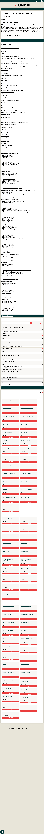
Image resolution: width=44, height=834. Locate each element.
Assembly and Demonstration (8, 217)
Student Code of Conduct (8, 285)
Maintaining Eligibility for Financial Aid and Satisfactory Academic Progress (17, 210)
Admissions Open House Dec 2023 (9, 594)
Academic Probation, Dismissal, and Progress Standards (11, 54)
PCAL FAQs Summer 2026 (7, 549)
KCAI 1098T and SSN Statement (27, 578)
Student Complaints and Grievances (9, 247)
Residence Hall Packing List (8, 156)
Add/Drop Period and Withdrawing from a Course (10, 56)
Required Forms (6, 239)
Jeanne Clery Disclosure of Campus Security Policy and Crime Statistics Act (17, 166)
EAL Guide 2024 (5, 421)
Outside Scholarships (25, 628)
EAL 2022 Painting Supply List (8, 364)
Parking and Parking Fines (8, 235)
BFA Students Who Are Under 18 (9, 271)
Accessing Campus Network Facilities (10, 173)
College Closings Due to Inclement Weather (11, 224)
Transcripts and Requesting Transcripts (8, 132)
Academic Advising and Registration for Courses (10, 48)
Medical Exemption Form (8, 256)
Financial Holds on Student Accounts (10, 227)
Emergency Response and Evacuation (10, 165)
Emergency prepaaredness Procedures (10, 164)
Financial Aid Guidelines (7, 208)
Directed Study (4, 87)
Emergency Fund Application (8, 226)
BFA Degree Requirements (6, 71)
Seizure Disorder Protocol (8, 242)
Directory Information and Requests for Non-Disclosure (13, 201)
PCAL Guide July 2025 (25, 541)
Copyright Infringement (7, 176)
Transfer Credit (4, 134)
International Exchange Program (7, 105)
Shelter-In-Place (6, 169)
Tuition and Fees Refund (7, 302)
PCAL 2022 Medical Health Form (9, 483)
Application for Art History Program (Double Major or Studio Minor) (13, 61)
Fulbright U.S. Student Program (7, 93)
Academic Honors (4, 53)
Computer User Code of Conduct (9, 175)
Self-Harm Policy (6, 243)
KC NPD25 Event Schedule (7, 652)
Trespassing (5, 251)
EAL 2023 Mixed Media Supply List (9, 413)
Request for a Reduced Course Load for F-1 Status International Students (14, 122)
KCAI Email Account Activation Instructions (26, 603)
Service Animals (6, 151)
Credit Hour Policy (4, 83)
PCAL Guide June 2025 (25, 483)
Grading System (4, 98)
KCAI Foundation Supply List (26, 570)
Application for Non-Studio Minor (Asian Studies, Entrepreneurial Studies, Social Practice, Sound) (19, 65)
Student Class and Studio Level (7, 127)
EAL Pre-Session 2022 (25, 388)
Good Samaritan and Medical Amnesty (10, 229)
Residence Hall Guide (7, 155)
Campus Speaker (6, 221)
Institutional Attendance (5, 103)
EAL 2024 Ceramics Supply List (26, 429)
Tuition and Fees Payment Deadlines (10, 301)
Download (14, 369)
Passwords (5, 182)
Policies (4, 40)
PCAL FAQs (5, 499)
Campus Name (6, 219)
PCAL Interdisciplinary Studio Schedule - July (26, 524)
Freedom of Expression (7, 228)
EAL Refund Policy (6, 445)
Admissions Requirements (8, 145)
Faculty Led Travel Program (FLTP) (7, 92)
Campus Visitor (6, 222)
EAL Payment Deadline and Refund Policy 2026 (9, 470)
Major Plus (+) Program (5, 114)
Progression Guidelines (5, 117)
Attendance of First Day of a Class (7, 68)
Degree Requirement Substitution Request (9, 85)
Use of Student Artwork (7, 252)
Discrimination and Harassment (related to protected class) (14, 194)
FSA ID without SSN (24, 594)
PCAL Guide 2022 (6, 491)
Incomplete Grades (4, 102)
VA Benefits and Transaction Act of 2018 (10, 309)
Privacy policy (12, 692)
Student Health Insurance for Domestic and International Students (15, 248)
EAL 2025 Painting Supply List (26, 364)
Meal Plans (5, 233)
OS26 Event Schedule (25, 662)
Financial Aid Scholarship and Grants (10, 209)
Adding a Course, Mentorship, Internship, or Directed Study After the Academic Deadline (17, 58)
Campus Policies (21, 6)
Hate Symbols (5, 230)
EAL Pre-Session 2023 (7, 372)
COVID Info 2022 (24, 491)
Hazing (4, 231)
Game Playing (5, 178)
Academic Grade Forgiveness (6, 49)
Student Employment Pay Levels (9, 291)
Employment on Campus (7, 290)
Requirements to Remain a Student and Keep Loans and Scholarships (16, 212)
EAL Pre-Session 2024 (25, 421)
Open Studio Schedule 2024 (8, 611)
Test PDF (4, 533)
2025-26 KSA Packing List (7, 661)
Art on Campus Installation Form (9, 278)
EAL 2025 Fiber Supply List (26, 461)
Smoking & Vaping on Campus (8, 245)
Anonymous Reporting (7, 192)
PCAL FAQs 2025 (6, 541)
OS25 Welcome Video (25, 645)
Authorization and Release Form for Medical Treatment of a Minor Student (17, 270)
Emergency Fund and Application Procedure (11, 225)
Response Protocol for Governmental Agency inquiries (13, 240)
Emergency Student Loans (8, 207)
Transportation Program (7, 297)
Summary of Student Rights (8, 202)
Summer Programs (7, 352)
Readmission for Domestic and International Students (11, 119)
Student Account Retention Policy (9, 183)
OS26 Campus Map (6, 669)
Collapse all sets (40, 324)
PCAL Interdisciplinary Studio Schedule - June (8, 524)
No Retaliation (6, 234)
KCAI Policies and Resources (10, 9)
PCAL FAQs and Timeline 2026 (26, 549)
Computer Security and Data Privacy (10, 174)
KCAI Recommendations (7, 396)
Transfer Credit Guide (5, 136)
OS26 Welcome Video (7, 677)
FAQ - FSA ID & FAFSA (7, 602)
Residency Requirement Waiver (7, 125)
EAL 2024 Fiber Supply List (26, 437)
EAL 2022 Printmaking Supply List (27, 380)
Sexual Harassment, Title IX (8, 195)
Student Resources (7, 316)
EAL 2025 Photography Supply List (9, 461)
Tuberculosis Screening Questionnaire (10, 260)
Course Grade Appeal (5, 76)
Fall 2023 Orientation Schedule (8, 586)
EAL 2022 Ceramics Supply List (8, 380)
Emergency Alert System (7, 162)
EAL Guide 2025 (24, 445)
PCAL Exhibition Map (24, 533)
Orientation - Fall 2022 (7, 578)
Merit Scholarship (6, 211)
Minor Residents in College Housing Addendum (12, 272)
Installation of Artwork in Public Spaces (10, 279)
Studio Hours (3, 129)
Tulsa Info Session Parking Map (26, 670)
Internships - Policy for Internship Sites (8, 107)
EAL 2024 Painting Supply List (8, 429)
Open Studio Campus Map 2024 (27, 612)
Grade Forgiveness (4, 97)
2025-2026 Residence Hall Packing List (27, 637)
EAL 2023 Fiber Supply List (26, 413)
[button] (31, 323)
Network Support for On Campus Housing (11, 181)
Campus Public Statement (8, 220)
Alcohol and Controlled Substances (9, 283)
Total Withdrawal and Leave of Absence (8, 131)
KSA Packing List (6, 157)
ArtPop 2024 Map (6, 619)
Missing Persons (6, 167)
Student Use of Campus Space (9, 249)
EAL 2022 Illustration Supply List (27, 372)
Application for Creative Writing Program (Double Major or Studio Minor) (14, 63)
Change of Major (4, 73)
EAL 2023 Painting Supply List (8, 405)
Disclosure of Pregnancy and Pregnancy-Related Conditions (12, 90)
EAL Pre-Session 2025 (7, 453)
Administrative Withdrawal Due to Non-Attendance (10, 60)
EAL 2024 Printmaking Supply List (9, 437)
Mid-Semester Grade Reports (6, 115)
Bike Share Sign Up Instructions (9, 295)
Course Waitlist (4, 80)
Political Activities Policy (7, 236)
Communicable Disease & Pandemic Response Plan (12, 188)
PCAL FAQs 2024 (24, 507)
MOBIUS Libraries (6, 265)
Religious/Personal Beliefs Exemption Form (11, 257)
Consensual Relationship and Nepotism (10, 193)
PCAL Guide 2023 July (7, 507)
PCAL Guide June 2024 (7, 515)
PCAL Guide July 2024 (25, 515)
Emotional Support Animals (8, 149)
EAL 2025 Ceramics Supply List (26, 453)
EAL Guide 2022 (5, 388)
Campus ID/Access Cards (8, 218)
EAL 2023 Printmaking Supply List (27, 405)
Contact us (24, 692)
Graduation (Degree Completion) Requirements (10, 100)
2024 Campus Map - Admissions (27, 620)
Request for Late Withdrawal (6, 120)
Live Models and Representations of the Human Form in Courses (13, 112)
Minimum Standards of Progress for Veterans (11, 307)
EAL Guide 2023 (24, 396)
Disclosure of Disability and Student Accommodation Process (12, 88)
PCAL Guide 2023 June (25, 499)
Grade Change (4, 95)
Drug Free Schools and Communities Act (10, 284)
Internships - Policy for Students (7, 109)
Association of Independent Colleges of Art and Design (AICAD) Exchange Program (16, 66)
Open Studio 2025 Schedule (8, 644)
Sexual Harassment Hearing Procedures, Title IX (12, 197)
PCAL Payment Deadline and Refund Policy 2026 (8, 558)
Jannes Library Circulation (8, 264)
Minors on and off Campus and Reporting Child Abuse (13, 273)
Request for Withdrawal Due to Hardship (8, 124)
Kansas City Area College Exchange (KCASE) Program (11, 110)
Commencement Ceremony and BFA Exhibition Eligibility (11, 75)
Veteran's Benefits (6, 308)
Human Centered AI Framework (9, 179)
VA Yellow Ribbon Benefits (8, 310)
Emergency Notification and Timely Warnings (11, 163)
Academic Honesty (4, 51)
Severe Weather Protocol (8, 244)
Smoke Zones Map (6, 246)
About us (18, 692)
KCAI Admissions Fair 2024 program (8, 628)
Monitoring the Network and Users (9, 180)
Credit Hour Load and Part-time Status (8, 81)
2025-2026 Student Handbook (10, 35)
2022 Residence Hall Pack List (8, 570)
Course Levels (4, 78)
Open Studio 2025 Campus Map (8, 636)
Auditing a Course (4, 70)
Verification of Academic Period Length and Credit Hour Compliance (13, 137)
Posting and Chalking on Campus (9, 237)
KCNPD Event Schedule (25, 586)
